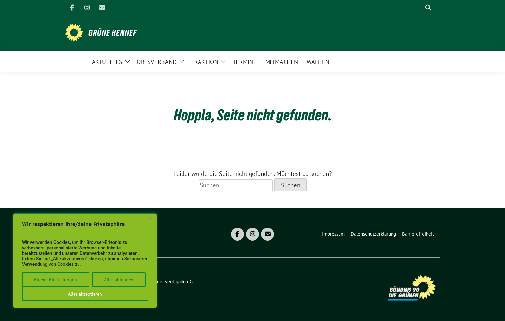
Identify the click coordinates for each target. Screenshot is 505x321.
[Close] (150, 219)
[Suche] (419, 7)
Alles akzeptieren (85, 294)
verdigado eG (179, 282)
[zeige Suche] (428, 7)
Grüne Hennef (112, 33)
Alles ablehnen (118, 279)
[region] (85, 260)
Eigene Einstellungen (55, 279)
